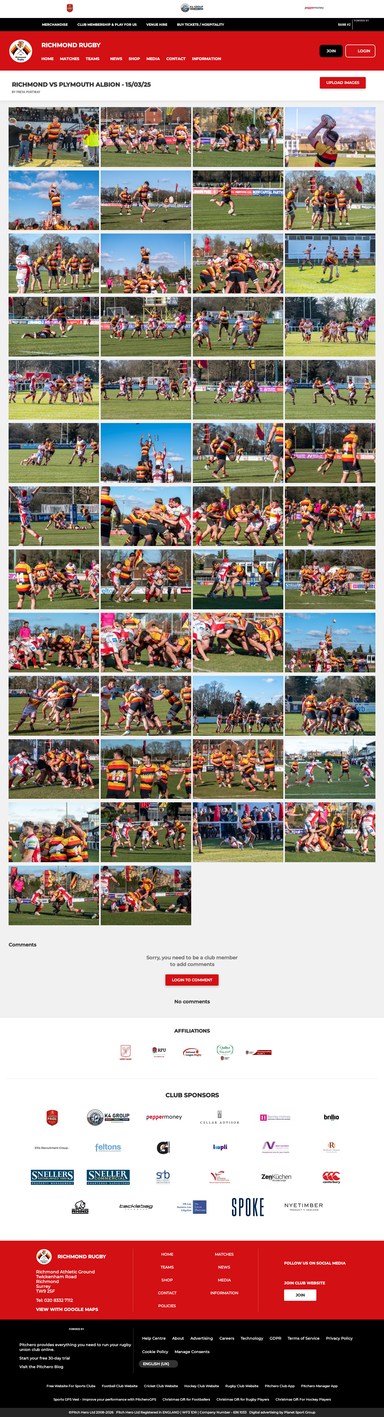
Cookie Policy (155, 1351)
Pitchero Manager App (319, 1386)
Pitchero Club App (280, 1386)
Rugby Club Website (241, 1386)
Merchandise (55, 25)
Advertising (201, 1338)
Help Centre (154, 1338)
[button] (47, 59)
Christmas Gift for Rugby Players (242, 1399)
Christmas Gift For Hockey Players (303, 1399)
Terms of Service (304, 1338)
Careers (226, 1338)
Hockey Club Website (201, 1386)
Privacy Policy (339, 1338)
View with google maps (67, 1310)
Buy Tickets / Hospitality (200, 25)
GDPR (275, 1338)
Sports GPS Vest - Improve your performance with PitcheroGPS (104, 1399)
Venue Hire (156, 25)
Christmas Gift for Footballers (186, 1399)
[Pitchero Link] (364, 27)
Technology (252, 1338)
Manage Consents (192, 1351)
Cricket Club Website (161, 1386)
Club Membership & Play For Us (107, 25)
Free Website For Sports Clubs (70, 1386)
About (178, 1338)
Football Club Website (119, 1386)
